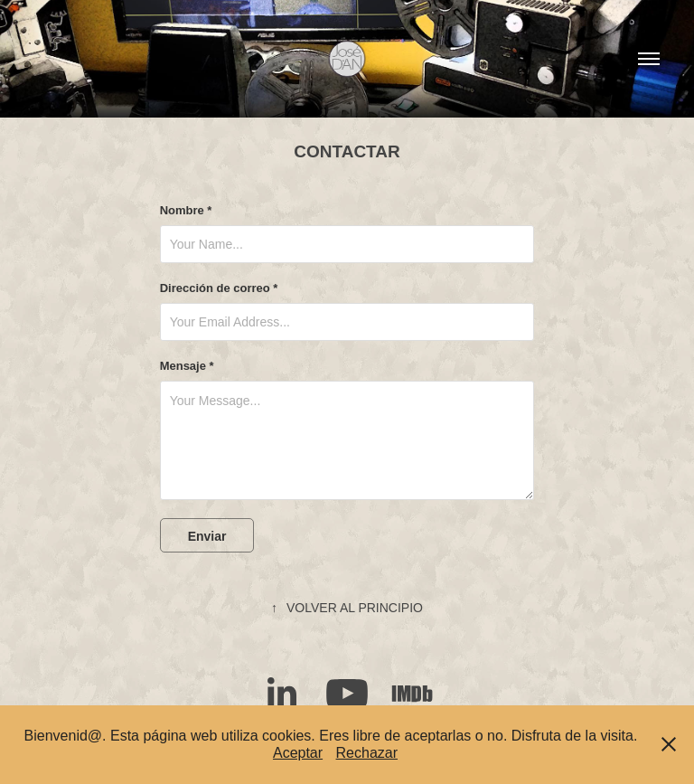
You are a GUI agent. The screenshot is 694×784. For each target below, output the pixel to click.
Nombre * (186, 210)
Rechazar (367, 752)
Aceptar (298, 752)
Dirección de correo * (219, 288)
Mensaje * (187, 366)
